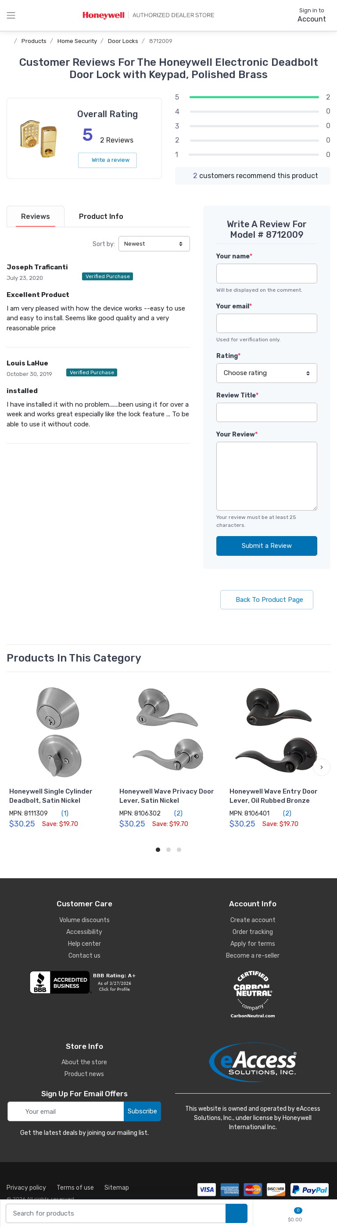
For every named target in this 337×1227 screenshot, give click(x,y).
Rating (228, 356)
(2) (173, 813)
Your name (234, 256)
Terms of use (75, 1187)
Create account (253, 920)
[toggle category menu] (11, 15)
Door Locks (123, 41)
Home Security (77, 41)
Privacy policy (26, 1187)
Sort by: (104, 244)
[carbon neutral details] (252, 994)
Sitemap (116, 1187)
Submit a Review (267, 546)
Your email (234, 306)
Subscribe (142, 1111)
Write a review (107, 160)
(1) (59, 813)
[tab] (36, 216)
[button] (321, 767)
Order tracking (253, 932)
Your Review (237, 434)
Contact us (84, 955)
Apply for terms (252, 944)
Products (34, 41)
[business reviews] (84, 982)
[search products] (236, 1213)
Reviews (35, 216)
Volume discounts (84, 920)
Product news (84, 1074)
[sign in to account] (306, 15)
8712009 (160, 41)
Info (101, 216)
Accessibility (84, 932)
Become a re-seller (253, 955)
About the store (84, 1062)
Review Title (237, 395)
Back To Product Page (266, 600)
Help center (84, 944)
